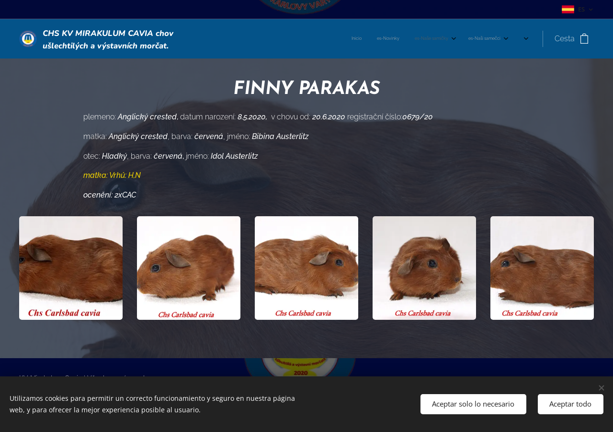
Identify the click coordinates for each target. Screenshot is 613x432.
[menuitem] (299, 39)
